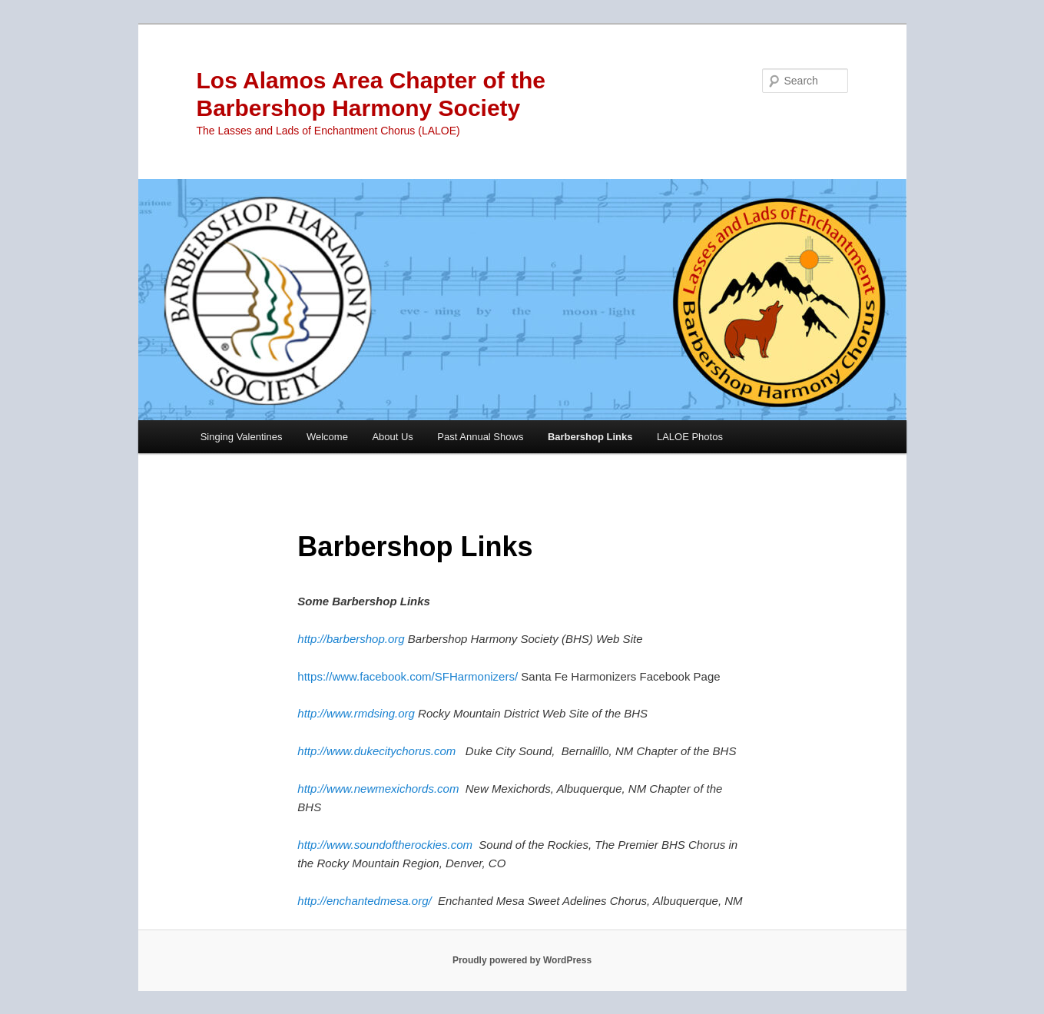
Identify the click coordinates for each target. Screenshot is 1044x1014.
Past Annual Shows (480, 436)
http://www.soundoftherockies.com (384, 844)
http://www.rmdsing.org (356, 713)
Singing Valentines (242, 436)
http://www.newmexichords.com (378, 788)
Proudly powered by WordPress (522, 960)
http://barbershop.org (350, 638)
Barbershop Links (590, 436)
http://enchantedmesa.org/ (364, 900)
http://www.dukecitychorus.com (376, 750)
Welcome (327, 436)
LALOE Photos (690, 436)
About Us (392, 436)
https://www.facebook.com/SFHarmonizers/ (407, 676)
